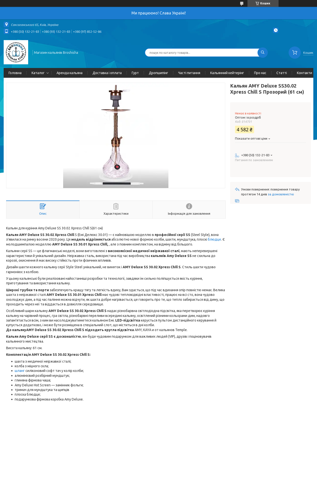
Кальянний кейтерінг (227, 73)
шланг (20, 371)
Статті (281, 73)
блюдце (214, 239)
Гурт (135, 73)
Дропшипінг (158, 73)
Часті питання (189, 73)
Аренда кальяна (69, 73)
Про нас (260, 73)
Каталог (38, 73)
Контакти (304, 73)
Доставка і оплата (107, 73)
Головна (15, 73)
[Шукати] (263, 52)
